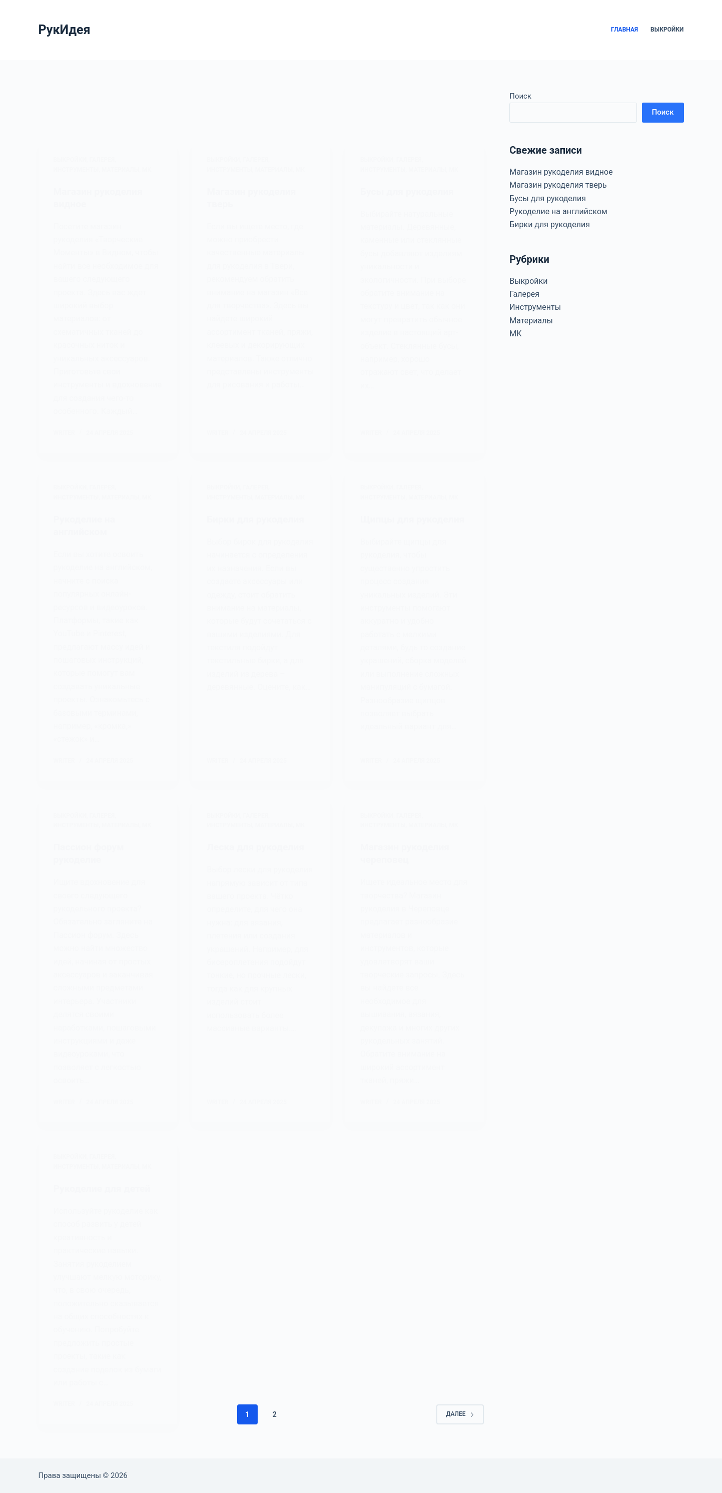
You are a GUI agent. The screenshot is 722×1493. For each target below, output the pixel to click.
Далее (460, 1417)
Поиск (520, 96)
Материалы (531, 320)
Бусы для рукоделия (547, 198)
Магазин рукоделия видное (560, 172)
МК (515, 333)
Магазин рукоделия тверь (558, 185)
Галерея (524, 294)
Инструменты (535, 307)
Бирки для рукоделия (549, 224)
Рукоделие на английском (558, 211)
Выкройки (666, 29)
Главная (624, 29)
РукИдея (65, 30)
